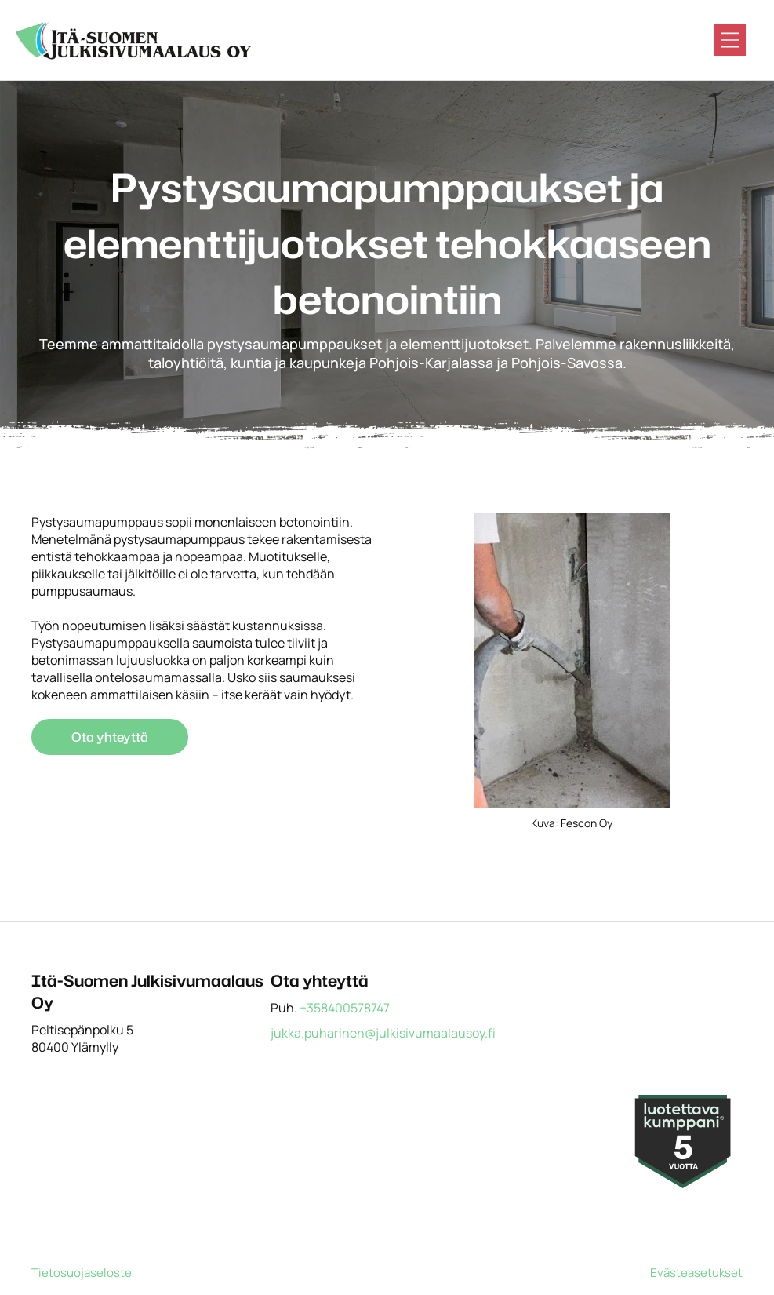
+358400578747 (345, 1007)
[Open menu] (730, 40)
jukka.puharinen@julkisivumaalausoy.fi (383, 1032)
